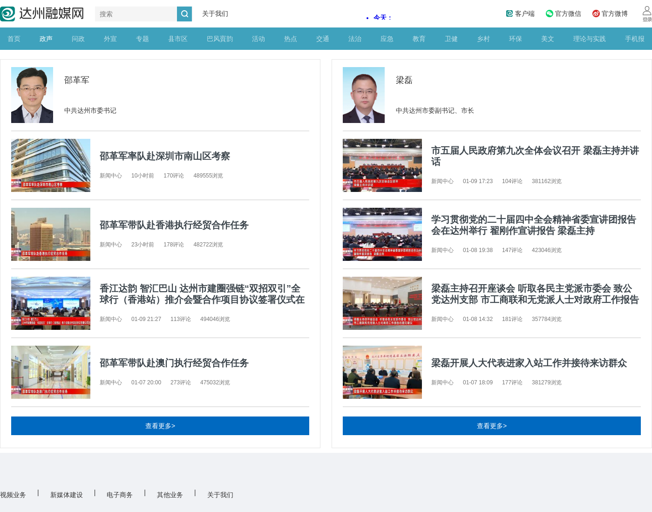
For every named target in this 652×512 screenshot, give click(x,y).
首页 (13, 38)
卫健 (451, 38)
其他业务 (170, 494)
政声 (46, 38)
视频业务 (13, 494)
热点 (290, 38)
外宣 (110, 38)
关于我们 (215, 13)
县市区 (178, 38)
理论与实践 (589, 38)
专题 (142, 38)
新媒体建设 (66, 494)
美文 (547, 38)
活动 (258, 38)
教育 (419, 38)
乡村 (483, 38)
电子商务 (120, 494)
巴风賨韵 (220, 38)
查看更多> (160, 426)
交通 (322, 38)
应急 (387, 38)
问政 (78, 38)
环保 (515, 38)
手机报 (635, 38)
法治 (354, 38)
